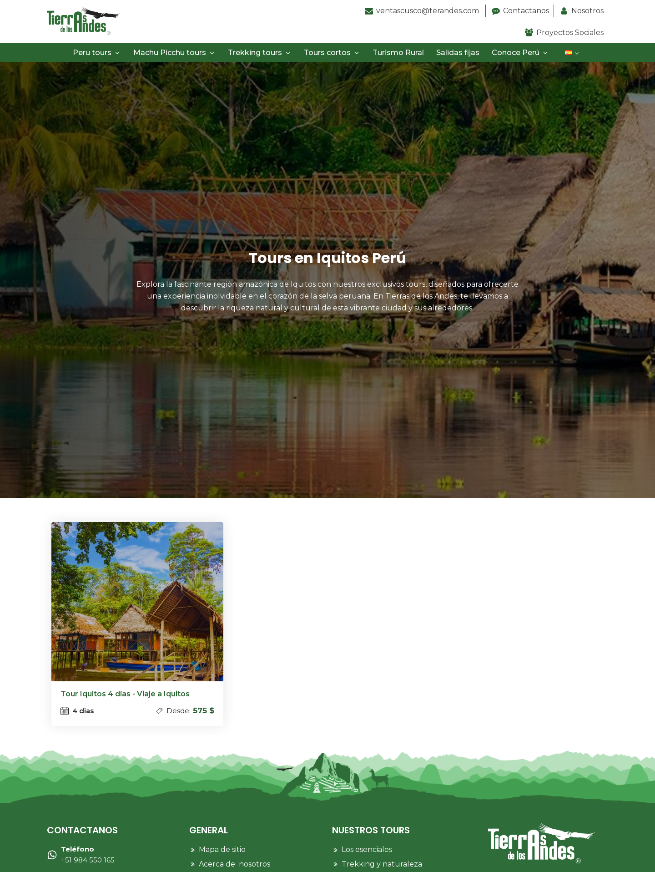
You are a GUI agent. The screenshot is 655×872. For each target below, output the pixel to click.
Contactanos (526, 10)
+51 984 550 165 (88, 854)
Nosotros (587, 10)
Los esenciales (367, 849)
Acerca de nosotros (234, 864)
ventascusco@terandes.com (428, 10)
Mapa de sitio (222, 849)
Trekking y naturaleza (382, 864)
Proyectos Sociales (570, 32)
